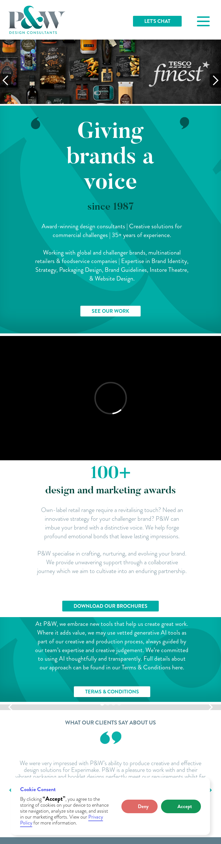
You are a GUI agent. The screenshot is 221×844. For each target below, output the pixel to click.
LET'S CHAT (157, 21)
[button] (139, 806)
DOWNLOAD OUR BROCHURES (110, 606)
